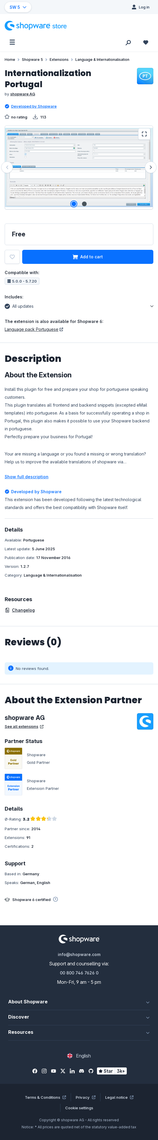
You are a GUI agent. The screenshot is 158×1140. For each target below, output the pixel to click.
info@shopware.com (79, 954)
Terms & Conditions (45, 1097)
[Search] (128, 42)
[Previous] (7, 167)
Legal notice (119, 1097)
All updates (19, 305)
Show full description (26, 476)
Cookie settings (79, 1107)
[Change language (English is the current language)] (79, 1056)
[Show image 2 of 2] (84, 204)
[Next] (151, 167)
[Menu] (12, 42)
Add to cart (88, 256)
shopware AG (22, 94)
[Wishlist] (145, 42)
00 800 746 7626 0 (79, 972)
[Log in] (140, 7)
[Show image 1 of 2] (73, 204)
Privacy (86, 1097)
